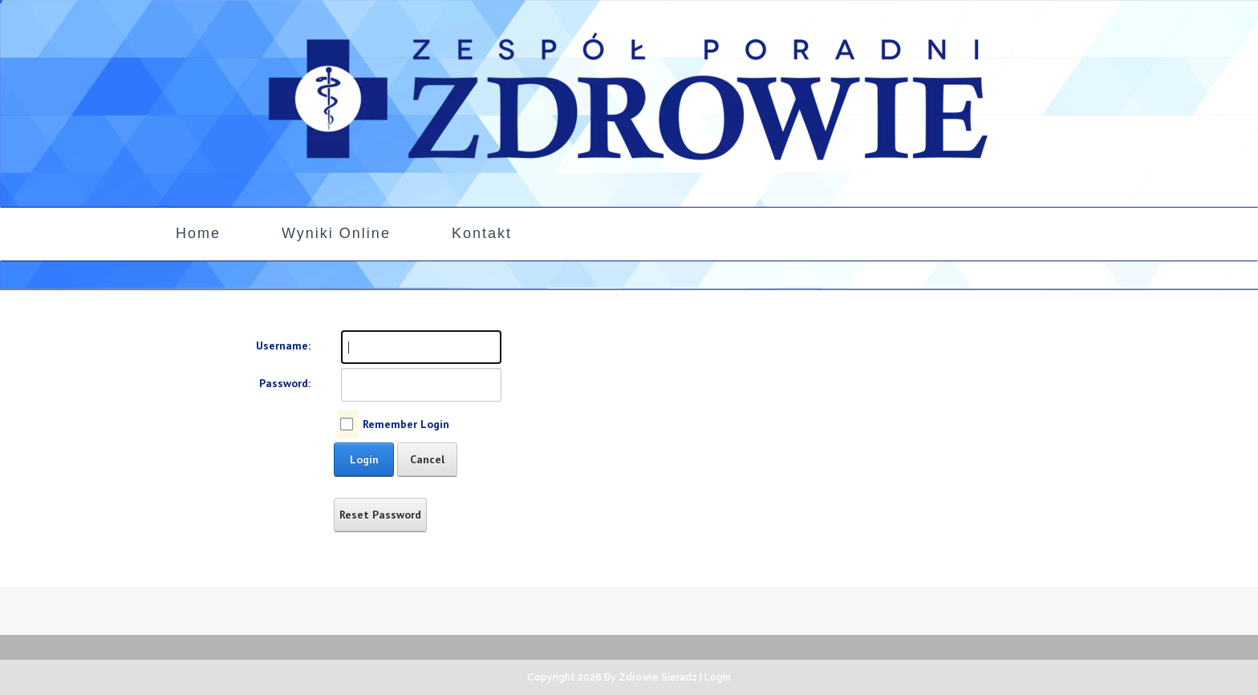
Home (198, 233)
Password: (284, 383)
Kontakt (482, 233)
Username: (283, 345)
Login (364, 459)
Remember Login (406, 424)
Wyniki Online (336, 233)
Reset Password (380, 514)
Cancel (427, 459)
